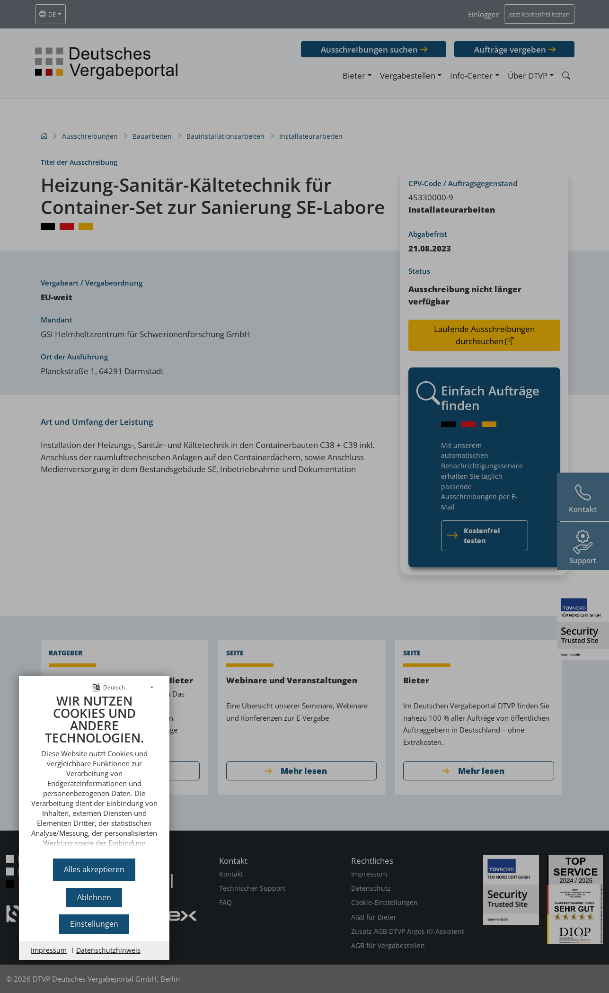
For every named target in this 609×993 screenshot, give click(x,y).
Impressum (49, 950)
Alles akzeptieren (94, 869)
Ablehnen (94, 897)
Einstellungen (94, 924)
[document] (94, 773)
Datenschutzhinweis (108, 950)
